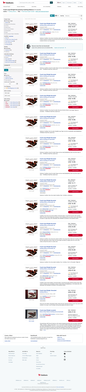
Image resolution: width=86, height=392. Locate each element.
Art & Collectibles (46, 6)
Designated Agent (39, 366)
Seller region (7, 92)
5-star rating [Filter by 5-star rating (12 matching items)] (11, 107)
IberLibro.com (61, 380)
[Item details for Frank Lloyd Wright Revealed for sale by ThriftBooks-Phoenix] (31, 58)
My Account (69, 2)
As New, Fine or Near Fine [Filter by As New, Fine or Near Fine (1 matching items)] (10, 39)
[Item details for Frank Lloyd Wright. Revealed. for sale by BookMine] (31, 294)
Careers (37, 357)
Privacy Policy (38, 362)
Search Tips (59, 337)
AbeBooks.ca (55, 380)
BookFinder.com (43, 383)
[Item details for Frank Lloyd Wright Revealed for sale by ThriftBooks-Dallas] (31, 100)
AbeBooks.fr (33, 380)
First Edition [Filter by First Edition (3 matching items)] (8, 55)
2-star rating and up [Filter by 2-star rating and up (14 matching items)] (12, 102)
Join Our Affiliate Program (26, 355)
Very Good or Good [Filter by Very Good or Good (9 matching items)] (9, 41)
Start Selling (80, 6)
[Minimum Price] (6, 84)
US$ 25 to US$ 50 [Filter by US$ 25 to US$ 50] (8, 78)
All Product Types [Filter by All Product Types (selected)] (8, 20)
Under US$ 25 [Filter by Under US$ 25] (7, 76)
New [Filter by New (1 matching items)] (6, 37)
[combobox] (34, 2)
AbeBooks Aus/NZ (47, 380)
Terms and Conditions (60, 387)
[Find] (51, 2)
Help (81, 2)
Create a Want (7, 340)
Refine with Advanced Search (42, 11)
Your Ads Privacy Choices (40, 364)
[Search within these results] (53, 19)
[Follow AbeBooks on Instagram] (64, 359)
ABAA (50, 210)
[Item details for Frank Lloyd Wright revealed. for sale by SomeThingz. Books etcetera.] (31, 314)
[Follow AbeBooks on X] (64, 357)
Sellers (69, 6)
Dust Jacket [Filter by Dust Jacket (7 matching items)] (7, 59)
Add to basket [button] (75, 35)
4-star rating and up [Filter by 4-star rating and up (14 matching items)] (12, 105)
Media (37, 355)
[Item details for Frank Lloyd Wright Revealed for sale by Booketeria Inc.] (31, 184)
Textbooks (59, 6)
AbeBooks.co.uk (18, 380)
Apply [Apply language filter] (6, 70)
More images (31, 321)
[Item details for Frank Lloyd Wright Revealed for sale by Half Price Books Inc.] (31, 28)
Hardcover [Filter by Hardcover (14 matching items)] (7, 50)
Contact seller (42, 34)
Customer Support (53, 355)
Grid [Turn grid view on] (57, 15)
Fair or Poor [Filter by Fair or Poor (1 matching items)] (8, 42)
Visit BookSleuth (34, 340)
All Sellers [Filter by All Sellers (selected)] (7, 100)
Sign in (64, 2)
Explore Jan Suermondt (60, 47)
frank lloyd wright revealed (28, 11)
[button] (81, 19)
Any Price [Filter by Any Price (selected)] (7, 75)
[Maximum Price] (13, 84)
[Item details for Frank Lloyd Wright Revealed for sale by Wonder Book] (31, 205)
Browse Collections (21, 6)
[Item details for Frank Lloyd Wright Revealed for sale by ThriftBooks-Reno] (31, 79)
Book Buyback (24, 357)
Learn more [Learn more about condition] (11, 36)
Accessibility (38, 368)
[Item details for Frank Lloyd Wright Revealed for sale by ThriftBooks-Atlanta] (31, 121)
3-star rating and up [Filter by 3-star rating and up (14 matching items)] (12, 103)
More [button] (45, 330)
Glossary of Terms (61, 339)
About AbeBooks (39, 353)
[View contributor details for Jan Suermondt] (51, 55)
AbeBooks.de (26, 380)
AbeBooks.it (39, 380)
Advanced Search (6, 6)
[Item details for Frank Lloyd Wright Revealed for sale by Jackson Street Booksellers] (31, 251)
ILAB (52, 210)
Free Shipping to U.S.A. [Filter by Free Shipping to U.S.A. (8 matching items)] (11, 88)
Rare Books (34, 6)
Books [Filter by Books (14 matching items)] (7, 22)
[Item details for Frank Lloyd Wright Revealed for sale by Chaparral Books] (31, 228)
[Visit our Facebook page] (64, 354)
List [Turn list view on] (52, 15)
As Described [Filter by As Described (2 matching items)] (8, 44)
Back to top (43, 347)
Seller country (7, 95)
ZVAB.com (68, 380)
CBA (49, 233)
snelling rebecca (12, 11)
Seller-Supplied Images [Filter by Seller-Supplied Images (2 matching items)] (10, 60)
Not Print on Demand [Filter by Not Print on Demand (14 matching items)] (10, 62)
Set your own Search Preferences (64, 340)
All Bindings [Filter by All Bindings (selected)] (7, 48)
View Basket (11, 362)
